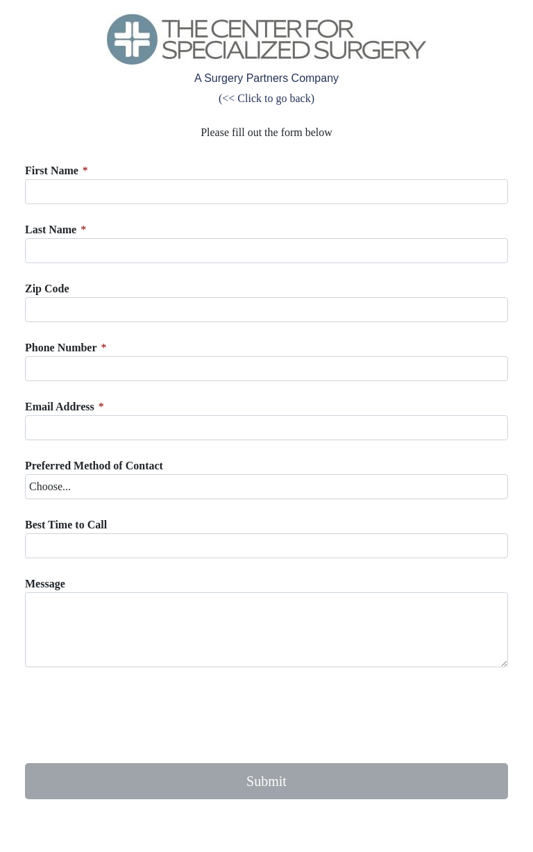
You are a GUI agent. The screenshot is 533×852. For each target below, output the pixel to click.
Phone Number (61, 347)
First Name (51, 170)
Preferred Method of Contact (94, 465)
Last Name (50, 229)
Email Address (59, 406)
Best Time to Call (66, 525)
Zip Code (47, 288)
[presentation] (130, 715)
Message (45, 584)
